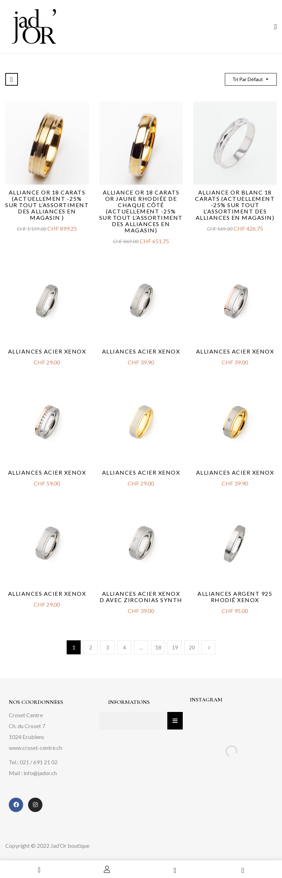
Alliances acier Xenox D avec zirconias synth (141, 596)
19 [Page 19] (175, 647)
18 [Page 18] (158, 647)
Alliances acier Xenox (47, 351)
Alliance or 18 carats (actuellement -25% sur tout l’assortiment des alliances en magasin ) (47, 205)
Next (208, 647)
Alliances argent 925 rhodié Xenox (234, 596)
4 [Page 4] (124, 647)
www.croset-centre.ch (35, 747)
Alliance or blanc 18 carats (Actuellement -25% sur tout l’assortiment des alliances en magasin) (235, 205)
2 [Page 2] (90, 647)
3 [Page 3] (107, 647)
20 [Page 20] (192, 647)
